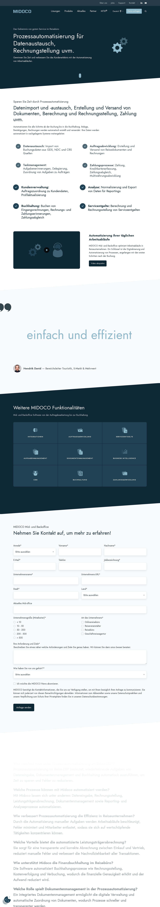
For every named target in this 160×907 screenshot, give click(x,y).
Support (121, 2)
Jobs (113, 2)
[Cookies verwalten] (7, 900)
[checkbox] (46, 629)
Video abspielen (98, 263)
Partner (93, 11)
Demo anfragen (134, 11)
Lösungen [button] (55, 11)
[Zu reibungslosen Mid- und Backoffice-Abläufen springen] (80, 75)
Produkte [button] (68, 11)
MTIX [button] (104, 11)
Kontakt (132, 2)
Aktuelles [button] (81, 11)
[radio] (46, 622)
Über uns (103, 2)
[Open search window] (145, 11)
